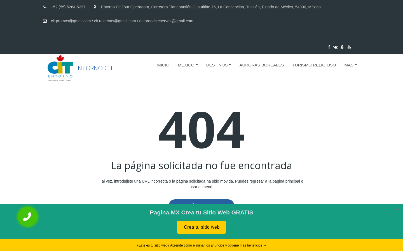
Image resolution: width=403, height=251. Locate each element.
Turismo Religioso (314, 65)
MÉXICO (186, 65)
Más (348, 65)
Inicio (163, 65)
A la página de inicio (201, 205)
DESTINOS (217, 65)
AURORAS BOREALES (261, 65)
